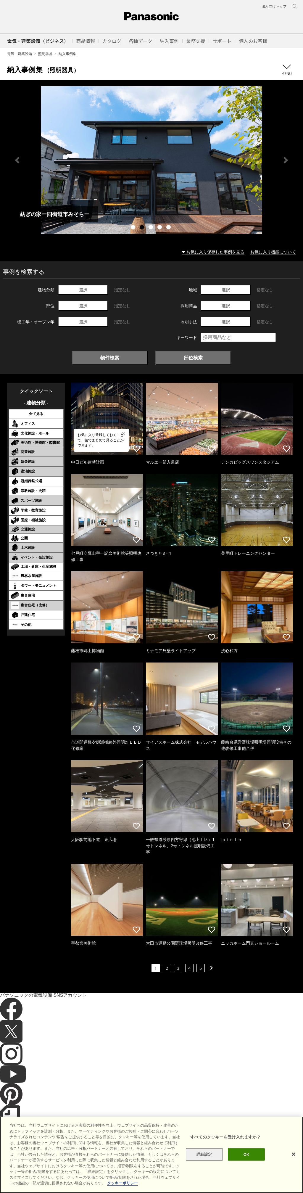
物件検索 (109, 357)
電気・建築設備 (19, 53)
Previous (17, 160)
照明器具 (45, 53)
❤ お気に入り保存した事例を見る (213, 252)
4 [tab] (160, 228)
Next (286, 160)
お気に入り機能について (273, 252)
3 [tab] (151, 228)
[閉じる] (293, 1154)
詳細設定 (204, 1154)
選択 (83, 289)
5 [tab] (169, 228)
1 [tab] (134, 228)
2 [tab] (143, 228)
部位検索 (193, 357)
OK (246, 1154)
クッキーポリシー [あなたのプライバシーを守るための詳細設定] (122, 1183)
